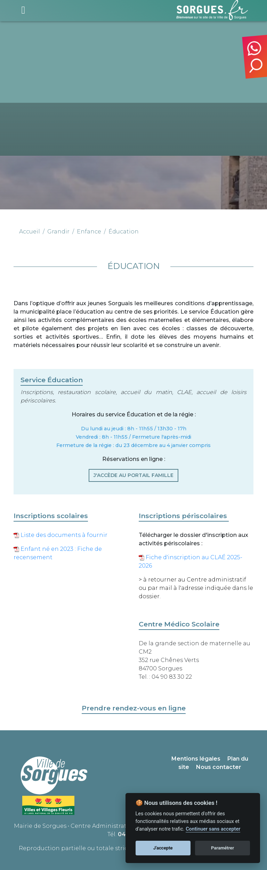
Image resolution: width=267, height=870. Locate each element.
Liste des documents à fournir (60, 535)
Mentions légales (195, 758)
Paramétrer (222, 847)
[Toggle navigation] (23, 10)
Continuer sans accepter (213, 829)
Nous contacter (218, 767)
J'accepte (163, 847)
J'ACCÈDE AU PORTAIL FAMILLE (133, 475)
